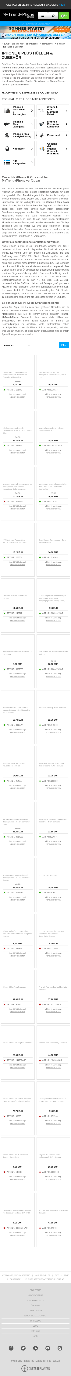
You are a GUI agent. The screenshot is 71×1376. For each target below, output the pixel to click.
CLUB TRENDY (35, 1311)
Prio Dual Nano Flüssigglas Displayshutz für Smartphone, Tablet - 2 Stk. (53, 374)
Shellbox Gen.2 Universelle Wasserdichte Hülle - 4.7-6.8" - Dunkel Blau (17, 430)
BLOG (35, 1326)
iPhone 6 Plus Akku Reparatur (14, 987)
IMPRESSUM (35, 1321)
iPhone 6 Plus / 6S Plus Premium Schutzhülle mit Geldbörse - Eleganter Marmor (17, 933)
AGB (35, 1336)
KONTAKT (35, 1331)
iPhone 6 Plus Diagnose (48, 875)
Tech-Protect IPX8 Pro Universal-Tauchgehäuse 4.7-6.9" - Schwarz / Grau (16, 821)
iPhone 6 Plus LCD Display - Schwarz (17, 1043)
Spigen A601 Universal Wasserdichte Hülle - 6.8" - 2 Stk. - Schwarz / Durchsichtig (53, 486)
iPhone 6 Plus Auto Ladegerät (53, 124)
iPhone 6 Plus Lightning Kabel (53, 111)
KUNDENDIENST (35, 1295)
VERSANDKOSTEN (17, 397)
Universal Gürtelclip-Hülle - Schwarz (52, 708)
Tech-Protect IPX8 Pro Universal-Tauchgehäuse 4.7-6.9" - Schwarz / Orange (16, 877)
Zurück (7, 44)
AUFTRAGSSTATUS (35, 1300)
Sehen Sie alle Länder (35, 1316)
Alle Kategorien (19, 162)
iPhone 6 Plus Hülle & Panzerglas (19, 111)
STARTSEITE (35, 1290)
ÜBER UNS (36, 1306)
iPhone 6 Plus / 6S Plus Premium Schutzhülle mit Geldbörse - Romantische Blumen (51, 933)
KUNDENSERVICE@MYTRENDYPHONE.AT (45, 1279)
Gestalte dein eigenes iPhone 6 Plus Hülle (53, 149)
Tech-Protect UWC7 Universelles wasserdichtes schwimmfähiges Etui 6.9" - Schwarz (16, 710)
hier (62, 4)
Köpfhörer (19, 148)
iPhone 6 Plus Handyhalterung (22, 135)
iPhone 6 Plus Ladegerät (18, 124)
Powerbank (53, 135)
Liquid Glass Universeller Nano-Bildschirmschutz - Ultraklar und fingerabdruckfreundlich (15, 374)
